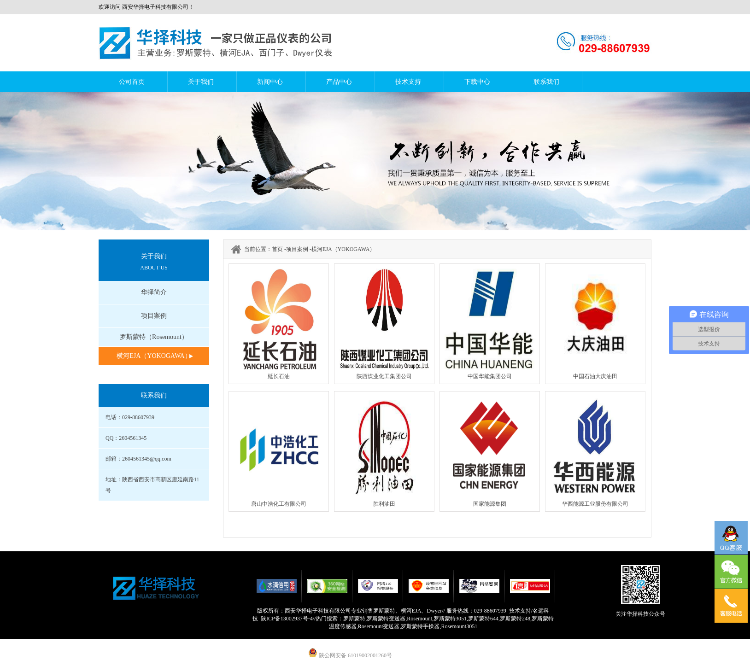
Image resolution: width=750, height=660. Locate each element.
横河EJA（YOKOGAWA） (154, 355)
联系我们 (546, 81)
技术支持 (408, 81)
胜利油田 (384, 504)
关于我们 (201, 81)
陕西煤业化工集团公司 (384, 376)
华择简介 (154, 292)
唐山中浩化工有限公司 (278, 504)
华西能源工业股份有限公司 (595, 504)
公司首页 (132, 81)
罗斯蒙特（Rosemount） (154, 336)
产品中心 (339, 81)
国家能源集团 (489, 504)
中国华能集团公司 (490, 376)
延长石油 (279, 376)
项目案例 (154, 315)
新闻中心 (270, 81)
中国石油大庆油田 (595, 376)
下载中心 (477, 81)
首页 (277, 249)
